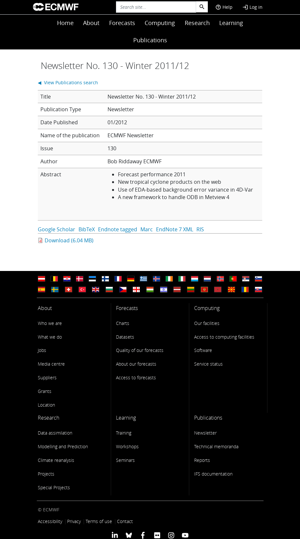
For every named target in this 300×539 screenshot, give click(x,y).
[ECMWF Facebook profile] (143, 535)
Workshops (127, 446)
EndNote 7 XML (174, 229)
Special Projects (54, 487)
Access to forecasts (136, 377)
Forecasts (122, 23)
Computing (160, 23)
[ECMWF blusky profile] (129, 535)
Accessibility (50, 521)
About (91, 23)
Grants (44, 391)
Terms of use (99, 521)
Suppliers (47, 377)
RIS (200, 229)
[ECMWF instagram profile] (171, 535)
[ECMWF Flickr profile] (157, 535)
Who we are (50, 323)
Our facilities (207, 323)
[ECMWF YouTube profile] (185, 535)
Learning (231, 23)
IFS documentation (213, 474)
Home (65, 23)
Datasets (125, 337)
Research (197, 23)
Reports (202, 460)
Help (224, 7)
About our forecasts (136, 364)
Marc (146, 229)
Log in (252, 7)
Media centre (51, 364)
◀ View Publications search (68, 82)
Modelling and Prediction (63, 446)
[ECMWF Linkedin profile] (114, 535)
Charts (122, 323)
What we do (50, 337)
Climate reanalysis (56, 460)
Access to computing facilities (224, 337)
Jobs (42, 350)
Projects (46, 474)
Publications (150, 40)
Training (123, 433)
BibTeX (87, 229)
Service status (208, 364)
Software (203, 350)
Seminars (125, 460)
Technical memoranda (216, 446)
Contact (125, 521)
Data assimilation (55, 433)
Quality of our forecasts (140, 350)
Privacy (74, 521)
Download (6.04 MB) (69, 240)
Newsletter (205, 433)
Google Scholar (56, 229)
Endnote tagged (117, 229)
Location (46, 405)
